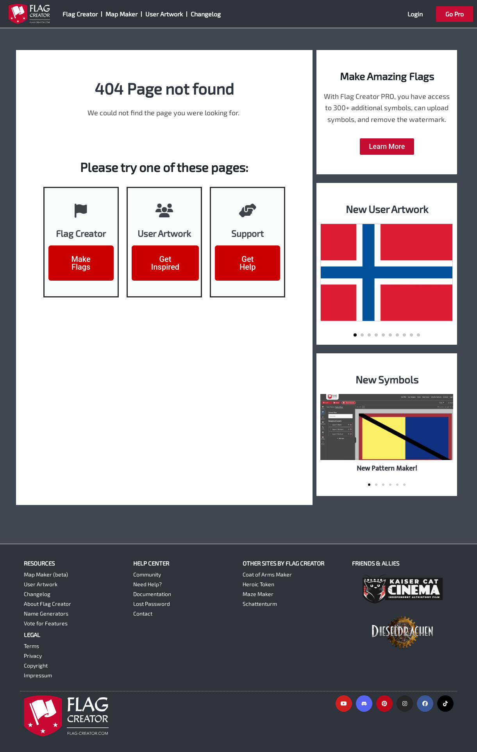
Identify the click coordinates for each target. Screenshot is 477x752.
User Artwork (164, 14)
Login (415, 14)
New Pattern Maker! (387, 468)
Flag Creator (80, 14)
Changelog (206, 14)
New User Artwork (387, 209)
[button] (355, 335)
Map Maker (121, 14)
